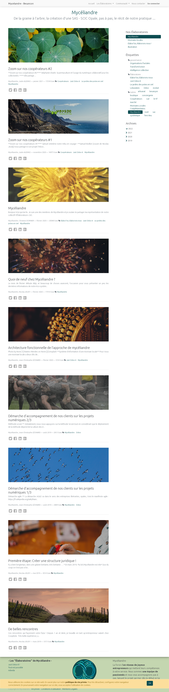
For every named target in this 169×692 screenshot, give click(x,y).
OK (150, 683)
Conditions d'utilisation (51, 689)
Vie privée (35, 689)
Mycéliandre (13, 84)
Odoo (78, 432)
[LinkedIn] (20, 90)
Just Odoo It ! (14, 665)
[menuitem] (91, 3)
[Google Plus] (25, 90)
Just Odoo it (75, 81)
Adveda (11, 670)
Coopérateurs (63, 81)
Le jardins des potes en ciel (92, 81)
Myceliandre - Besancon (21, 3)
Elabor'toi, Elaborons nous (71, 221)
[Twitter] (10, 90)
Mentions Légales (69, 689)
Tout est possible (15, 667)
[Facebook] (15, 90)
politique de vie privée (76, 682)
